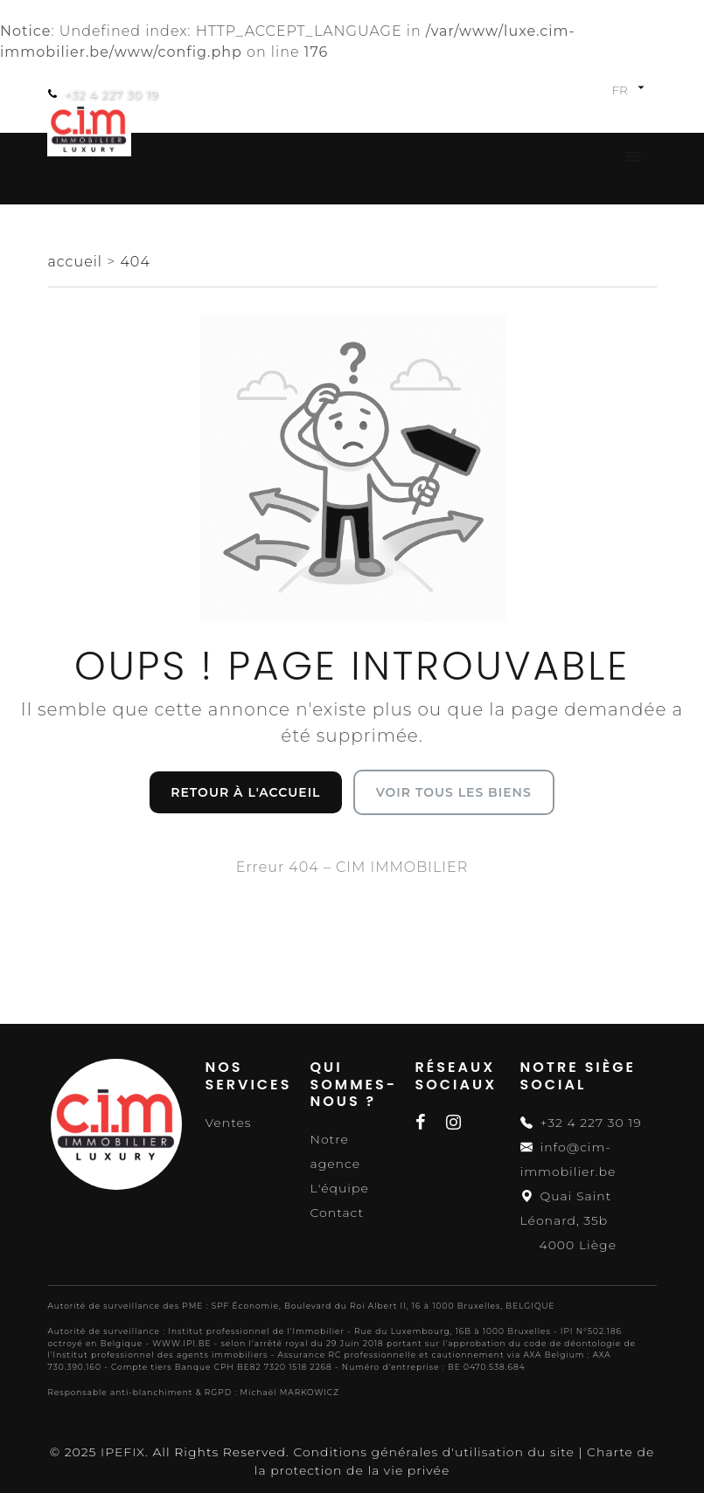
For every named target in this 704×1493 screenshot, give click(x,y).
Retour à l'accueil (245, 792)
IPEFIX (123, 1452)
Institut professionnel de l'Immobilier (256, 1331)
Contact (337, 1212)
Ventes (229, 1122)
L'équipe (339, 1188)
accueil (78, 261)
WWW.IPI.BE (181, 1343)
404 (135, 261)
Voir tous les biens (454, 792)
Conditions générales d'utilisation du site (433, 1452)
